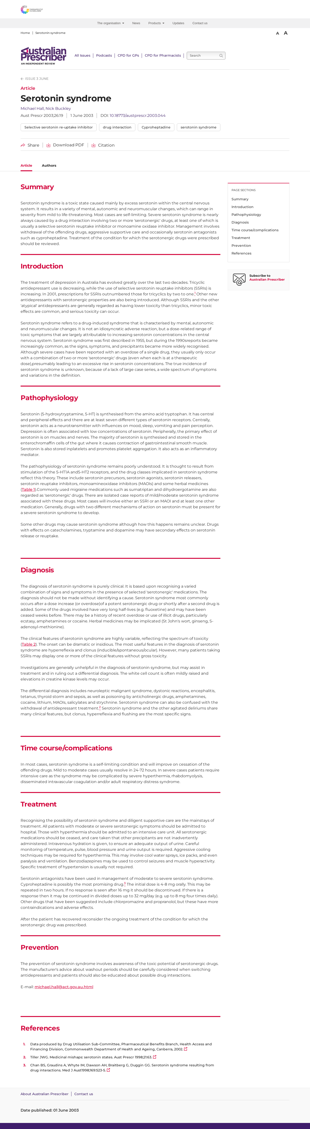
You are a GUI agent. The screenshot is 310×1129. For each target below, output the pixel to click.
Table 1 (28, 489)
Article (26, 165)
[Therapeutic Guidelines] (45, 10)
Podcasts (104, 55)
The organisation (110, 23)
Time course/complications (255, 230)
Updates (178, 23)
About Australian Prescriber (45, 1094)
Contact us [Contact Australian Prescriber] (83, 1094)
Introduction (243, 207)
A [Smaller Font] (277, 33)
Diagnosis (240, 222)
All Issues (82, 55)
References (241, 253)
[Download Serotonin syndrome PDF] (65, 145)
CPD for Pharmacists (163, 55)
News (136, 23)
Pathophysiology (246, 214)
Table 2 (29, 644)
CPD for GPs (128, 55)
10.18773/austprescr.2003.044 (138, 115)
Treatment (241, 238)
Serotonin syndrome (50, 33)
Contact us (200, 23)
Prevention (241, 245)
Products (156, 23)
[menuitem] (111, 23)
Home (25, 33)
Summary (240, 199)
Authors (49, 165)
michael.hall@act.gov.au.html (64, 987)
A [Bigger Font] (285, 33)
